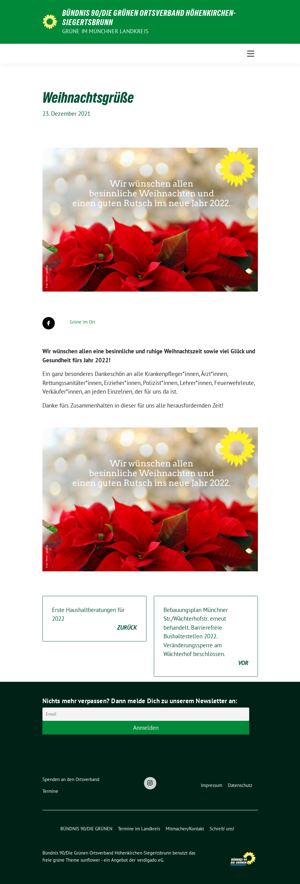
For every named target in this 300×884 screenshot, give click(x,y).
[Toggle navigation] (250, 53)
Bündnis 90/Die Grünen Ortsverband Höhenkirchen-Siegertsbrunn (149, 17)
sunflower (90, 860)
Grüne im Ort (82, 322)
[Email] (145, 714)
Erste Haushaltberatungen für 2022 (94, 619)
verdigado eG (150, 860)
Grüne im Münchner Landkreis (105, 31)
